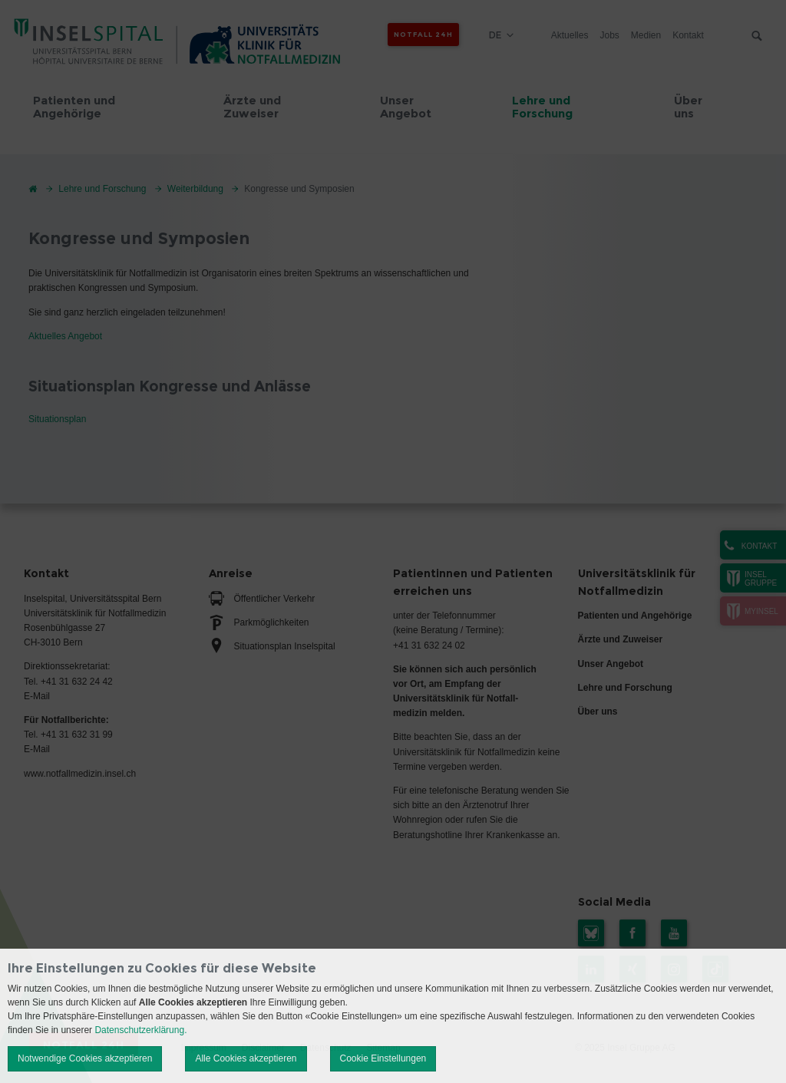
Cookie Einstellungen (383, 1058)
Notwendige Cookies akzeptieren (85, 1058)
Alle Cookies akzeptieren (245, 1058)
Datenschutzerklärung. (140, 1030)
